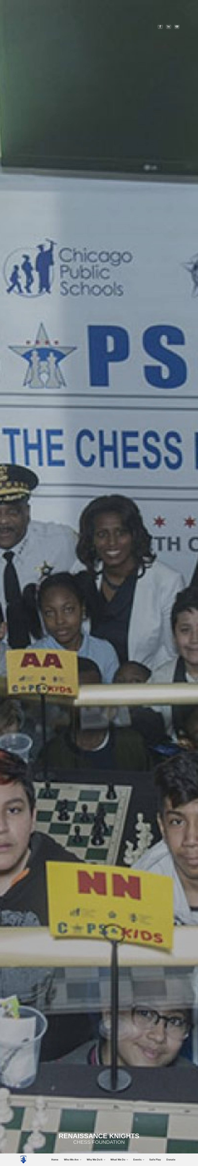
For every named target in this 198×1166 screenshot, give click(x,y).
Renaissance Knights (99, 1136)
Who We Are (73, 1159)
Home (54, 1159)
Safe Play (155, 1159)
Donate (170, 1159)
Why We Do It (96, 1159)
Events (139, 1159)
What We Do (119, 1159)
